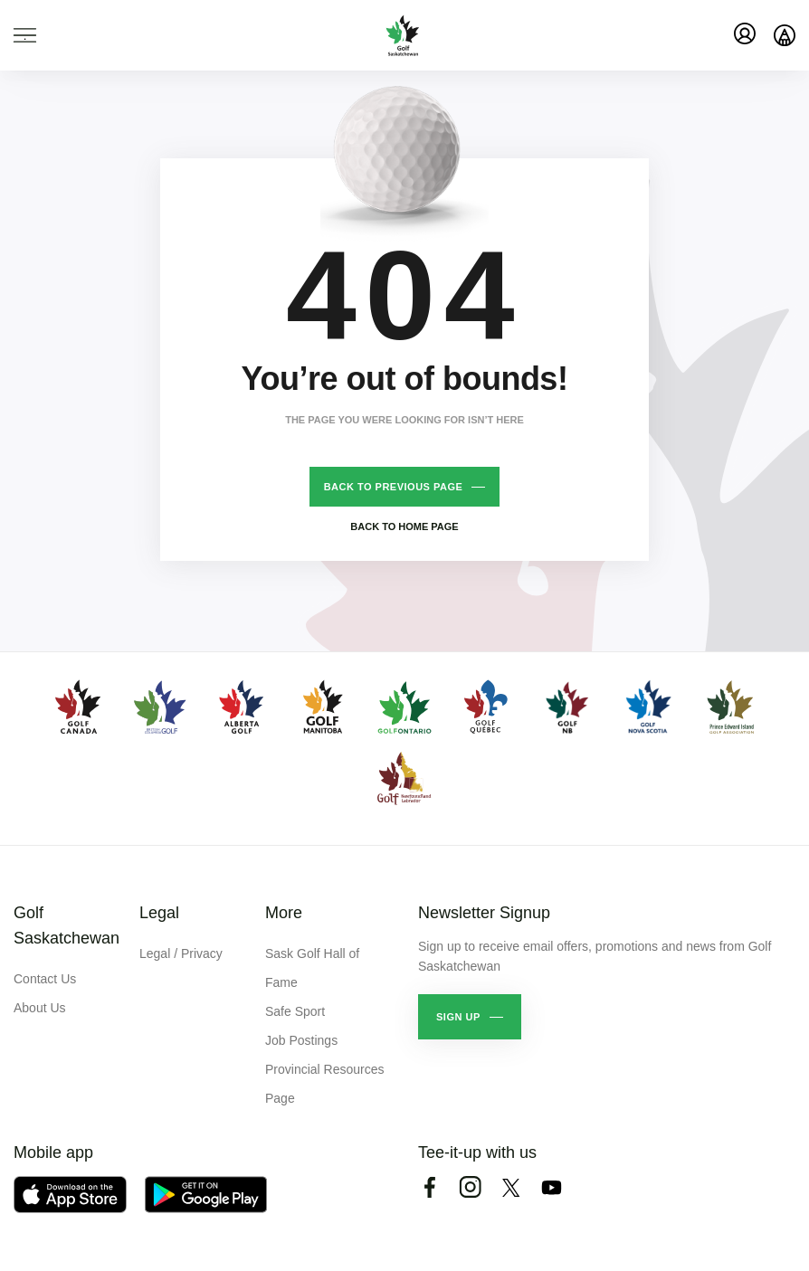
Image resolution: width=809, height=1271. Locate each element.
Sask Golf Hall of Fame (312, 968)
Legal (159, 913)
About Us (40, 1008)
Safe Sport (295, 1011)
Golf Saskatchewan (66, 925)
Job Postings (301, 1040)
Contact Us (45, 979)
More (283, 913)
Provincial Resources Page (325, 1083)
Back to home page (404, 526)
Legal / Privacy (181, 953)
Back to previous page (393, 486)
